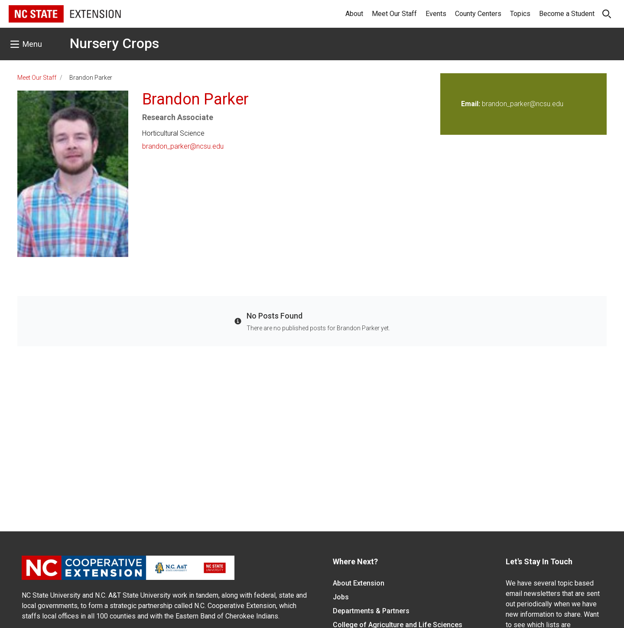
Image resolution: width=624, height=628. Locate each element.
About (354, 14)
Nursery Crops (114, 43)
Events (436, 14)
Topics (520, 14)
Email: (471, 104)
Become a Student (567, 14)
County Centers (478, 14)
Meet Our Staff (394, 14)
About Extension (358, 583)
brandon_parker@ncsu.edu (183, 146)
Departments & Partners (371, 611)
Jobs (341, 597)
